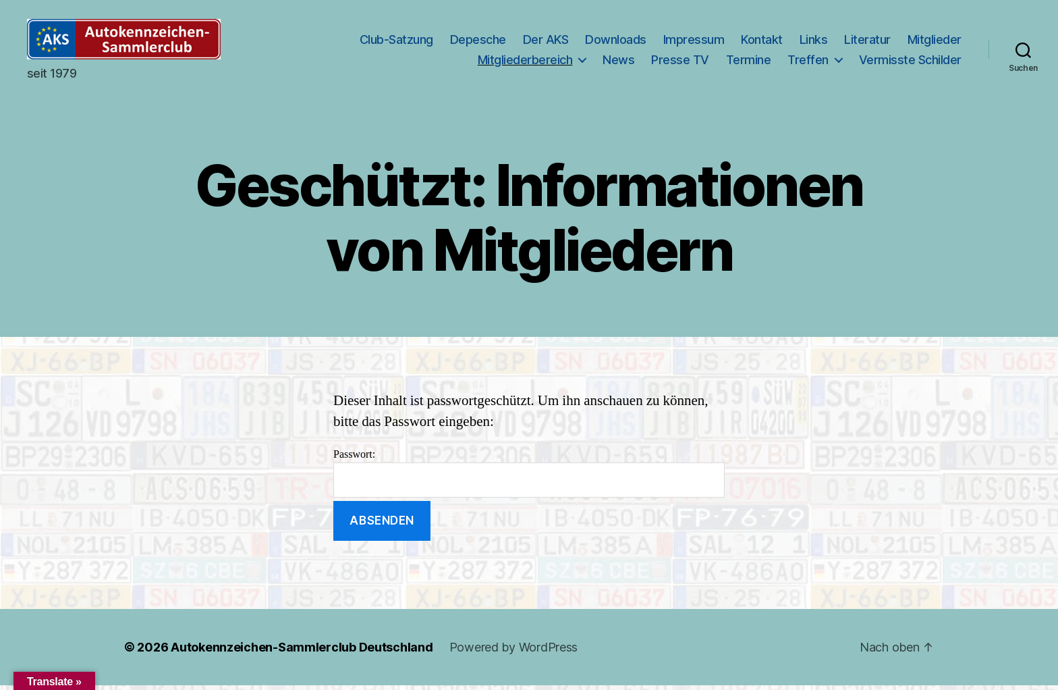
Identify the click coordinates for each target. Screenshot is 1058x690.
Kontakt (762, 42)
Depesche (478, 42)
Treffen (808, 62)
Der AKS (546, 42)
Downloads (615, 42)
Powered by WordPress (513, 652)
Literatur (867, 42)
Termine (748, 62)
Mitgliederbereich (525, 62)
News (618, 62)
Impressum (694, 42)
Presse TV (680, 62)
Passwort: (529, 477)
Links (814, 42)
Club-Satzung (396, 42)
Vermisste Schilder (910, 62)
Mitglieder (935, 42)
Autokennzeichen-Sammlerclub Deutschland (302, 652)
